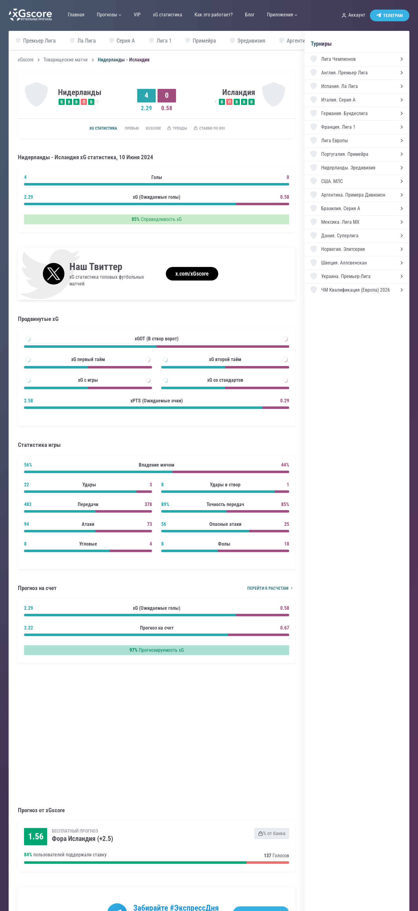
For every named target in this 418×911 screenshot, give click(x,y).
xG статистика (94, 128)
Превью (126, 128)
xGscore (26, 59)
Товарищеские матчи (65, 59)
